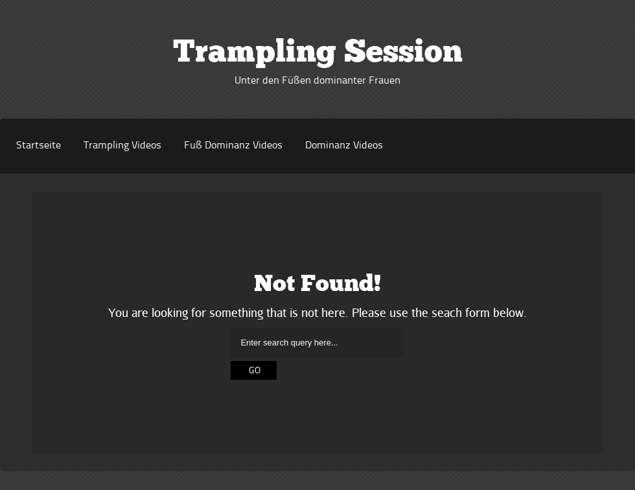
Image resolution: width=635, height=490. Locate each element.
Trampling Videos (122, 146)
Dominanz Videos (344, 146)
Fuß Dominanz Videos (233, 146)
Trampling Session (318, 53)
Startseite (38, 146)
